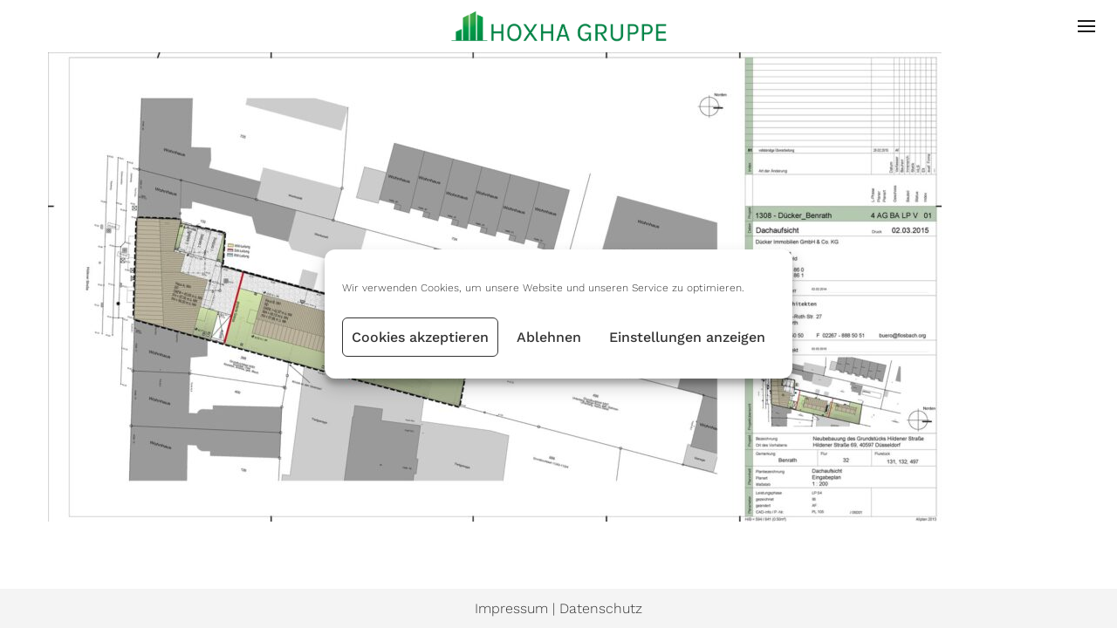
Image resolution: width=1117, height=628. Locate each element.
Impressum (511, 608)
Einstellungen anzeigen (687, 337)
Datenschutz (600, 608)
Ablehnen (549, 337)
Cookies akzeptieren (420, 337)
